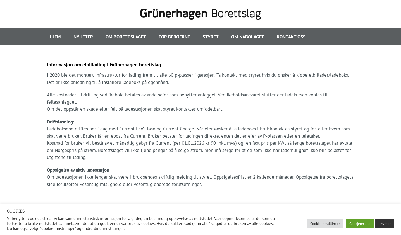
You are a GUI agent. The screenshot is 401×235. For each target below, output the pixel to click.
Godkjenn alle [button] (360, 223)
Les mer (385, 223)
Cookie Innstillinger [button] (325, 223)
